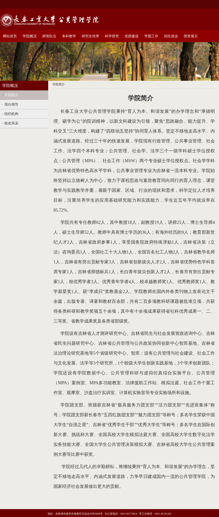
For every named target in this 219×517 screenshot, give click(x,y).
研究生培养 (90, 36)
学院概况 (30, 36)
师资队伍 (49, 36)
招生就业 (171, 36)
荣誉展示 (191, 36)
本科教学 (69, 36)
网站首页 (10, 36)
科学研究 (112, 36)
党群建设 (132, 36)
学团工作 (151, 36)
